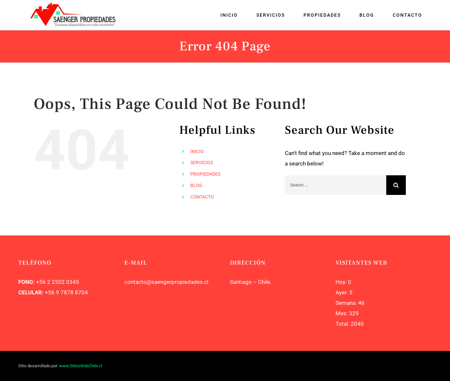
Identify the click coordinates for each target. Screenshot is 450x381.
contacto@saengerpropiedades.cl (166, 282)
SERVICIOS (201, 162)
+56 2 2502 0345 (57, 282)
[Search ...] (335, 185)
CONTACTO (202, 196)
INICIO (197, 151)
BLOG (196, 185)
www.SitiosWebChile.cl (80, 365)
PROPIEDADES (205, 174)
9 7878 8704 (71, 292)
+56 (50, 292)
